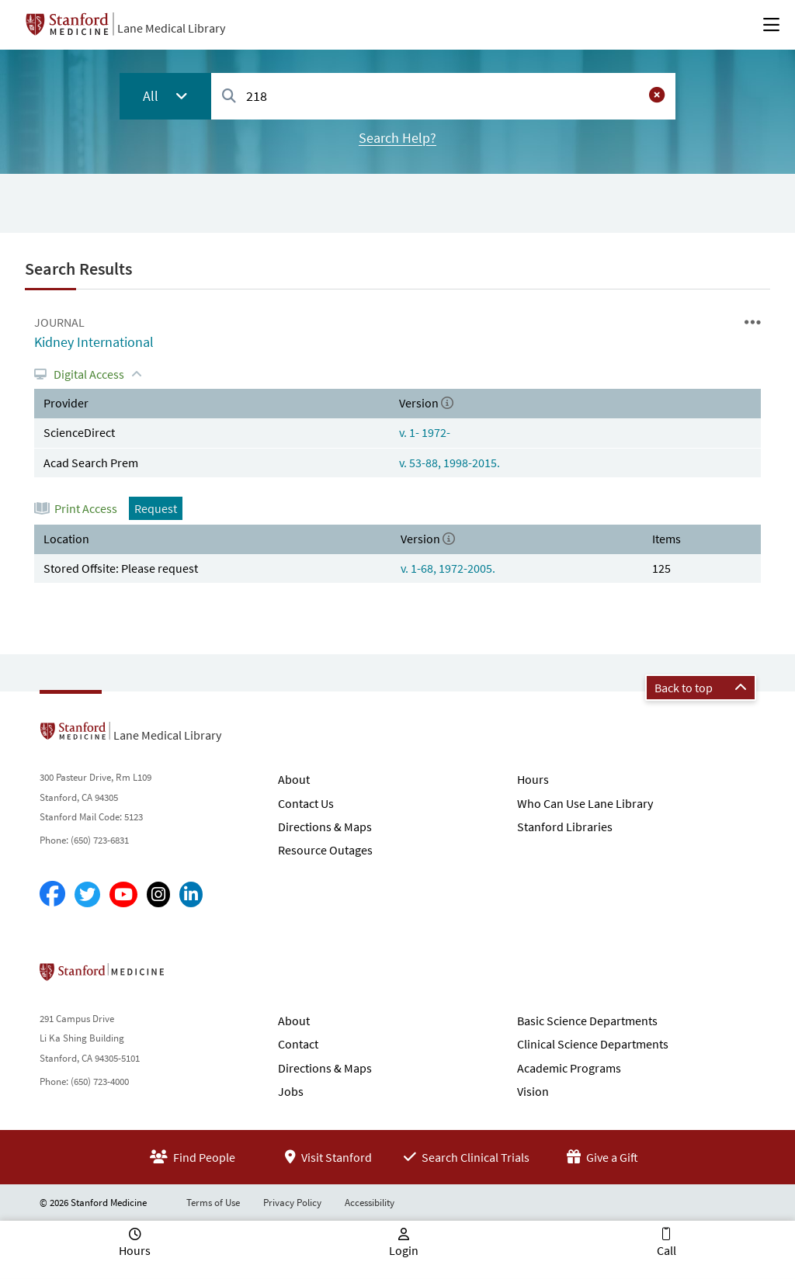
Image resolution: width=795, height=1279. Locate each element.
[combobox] (443, 96)
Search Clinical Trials (466, 1157)
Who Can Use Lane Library (585, 803)
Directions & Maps (325, 826)
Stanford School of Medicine (191, 976)
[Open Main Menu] (771, 25)
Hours (533, 779)
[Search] (229, 96)
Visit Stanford (328, 1157)
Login (403, 1250)
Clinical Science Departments (592, 1044)
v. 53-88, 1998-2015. (449, 462)
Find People (192, 1157)
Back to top (700, 687)
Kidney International (94, 342)
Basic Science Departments (587, 1020)
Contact (298, 1044)
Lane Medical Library (171, 28)
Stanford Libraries (565, 826)
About (294, 779)
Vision (533, 1091)
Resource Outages (325, 850)
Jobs (291, 1091)
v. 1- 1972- (424, 432)
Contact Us (306, 803)
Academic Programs (569, 1068)
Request (155, 508)
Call (666, 1250)
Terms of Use (213, 1202)
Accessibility (369, 1202)
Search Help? (397, 138)
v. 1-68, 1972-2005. (448, 568)
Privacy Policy (292, 1202)
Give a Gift (602, 1157)
